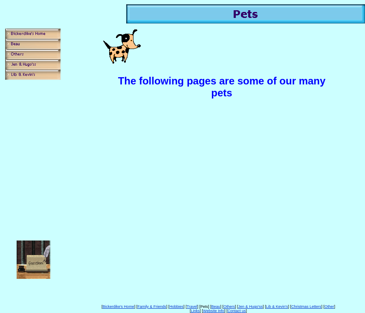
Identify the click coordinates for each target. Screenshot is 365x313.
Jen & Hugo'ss (250, 306)
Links (195, 311)
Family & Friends (151, 306)
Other (329, 306)
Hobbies (176, 306)
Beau (215, 306)
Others (229, 306)
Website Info (213, 311)
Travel (192, 306)
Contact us (236, 311)
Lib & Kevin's (277, 306)
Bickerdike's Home (118, 306)
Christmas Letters (306, 306)
